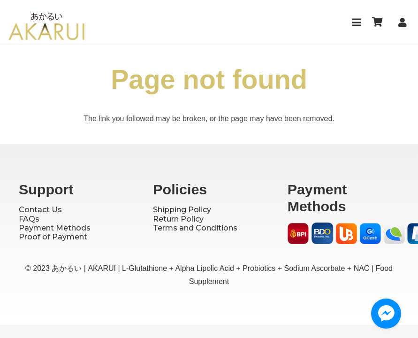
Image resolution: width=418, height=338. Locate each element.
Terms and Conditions (195, 227)
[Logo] (46, 28)
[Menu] (356, 22)
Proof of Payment (53, 236)
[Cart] (377, 22)
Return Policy (178, 219)
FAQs (29, 219)
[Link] (404, 22)
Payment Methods (55, 227)
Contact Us (40, 209)
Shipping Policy (182, 209)
